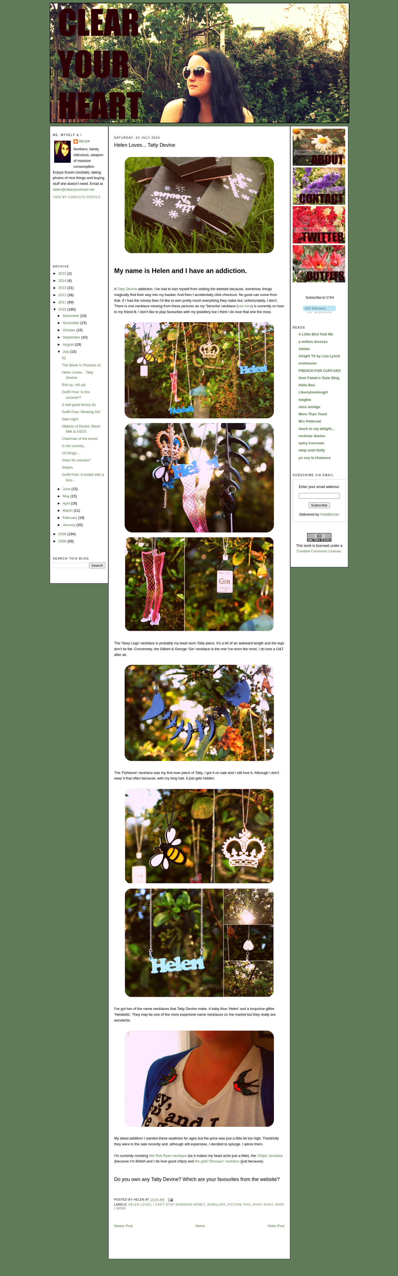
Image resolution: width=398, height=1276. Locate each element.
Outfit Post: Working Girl (81, 412)
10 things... (70, 453)
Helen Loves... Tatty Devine (144, 145)
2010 (62, 309)
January (70, 525)
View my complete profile (77, 197)
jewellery (216, 1204)
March (68, 510)
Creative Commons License (319, 551)
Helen (84, 141)
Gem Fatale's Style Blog (318, 378)
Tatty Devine (127, 289)
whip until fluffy (311, 450)
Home (200, 1226)
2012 (62, 295)
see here (245, 306)
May (66, 496)
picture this (239, 1204)
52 (64, 358)
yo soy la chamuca (314, 458)
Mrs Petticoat (309, 421)
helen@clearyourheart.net (73, 189)
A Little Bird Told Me (315, 334)
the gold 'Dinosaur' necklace (217, 1161)
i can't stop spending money (179, 1204)
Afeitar (304, 349)
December (71, 316)
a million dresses (313, 342)
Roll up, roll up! (74, 385)
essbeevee (307, 363)
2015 (62, 273)
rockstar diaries (311, 436)
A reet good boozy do (79, 405)
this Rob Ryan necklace (168, 1156)
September (72, 337)
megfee (304, 400)
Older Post (276, 1226)
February (70, 518)
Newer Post (123, 1226)
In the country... (74, 446)
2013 (62, 288)
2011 (62, 302)
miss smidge (309, 407)
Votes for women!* (76, 460)
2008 (62, 541)
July (66, 352)
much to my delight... (316, 429)
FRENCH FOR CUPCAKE (319, 371)
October (70, 330)
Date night (70, 419)
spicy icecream (311, 443)
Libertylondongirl (313, 392)
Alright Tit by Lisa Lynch (319, 356)
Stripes (67, 467)
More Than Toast (312, 414)
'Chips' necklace (270, 1156)
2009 (62, 534)
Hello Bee (306, 385)
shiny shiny (263, 1204)
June (67, 489)
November (71, 323)
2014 (62, 281)
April (67, 503)
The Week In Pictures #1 (81, 365)
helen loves (140, 1204)
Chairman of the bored (79, 439)
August (69, 344)
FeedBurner (329, 514)
